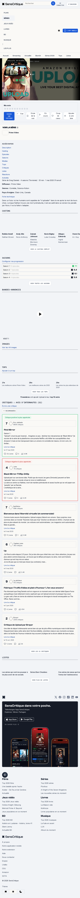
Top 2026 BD (7, 820)
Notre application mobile (11, 846)
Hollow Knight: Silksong (11, 805)
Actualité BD (7, 830)
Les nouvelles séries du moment (53, 793)
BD (3, 816)
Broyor (15, 617)
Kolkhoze (44, 808)
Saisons (6, 257)
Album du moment (48, 830)
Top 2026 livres (47, 802)
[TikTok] (68, 698)
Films (5, 779)
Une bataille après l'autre (12, 786)
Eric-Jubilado (18, 422)
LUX (42, 827)
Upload (37, 61)
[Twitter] (56, 698)
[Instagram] (64, 698)
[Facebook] (60, 698)
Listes (6, 657)
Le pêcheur (18, 580)
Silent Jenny (7, 827)
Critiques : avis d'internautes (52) (24, 402)
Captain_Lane (18, 543)
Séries (44, 779)
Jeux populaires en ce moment (14, 812)
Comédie (30, 61)
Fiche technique (8, 197)
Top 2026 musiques (48, 820)
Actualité (5, 793)
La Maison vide (47, 805)
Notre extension (8, 850)
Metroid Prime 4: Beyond (12, 808)
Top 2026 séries (47, 783)
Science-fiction (23, 188)
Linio (15, 467)
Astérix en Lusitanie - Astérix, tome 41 (17, 823)
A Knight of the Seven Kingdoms (54, 790)
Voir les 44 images (9, 347)
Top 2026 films (8, 783)
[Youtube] (76, 698)
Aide (4, 853)
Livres (44, 797)
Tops (4, 367)
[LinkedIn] (72, 698)
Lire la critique (9, 447)
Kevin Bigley (49, 234)
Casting (6, 210)
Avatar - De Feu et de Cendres (14, 790)
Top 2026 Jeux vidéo (10, 802)
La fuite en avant (47, 823)
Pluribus (44, 786)
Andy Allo (20, 234)
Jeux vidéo (8, 797)
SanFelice (16, 506)
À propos (6, 842)
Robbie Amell (7, 234)
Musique (46, 816)
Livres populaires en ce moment (53, 812)
